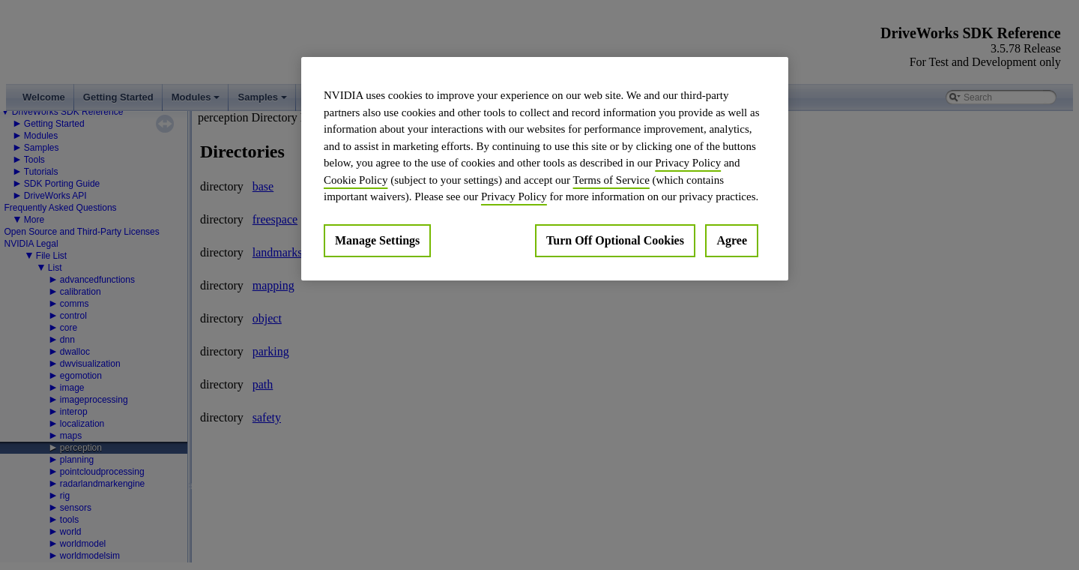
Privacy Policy (688, 163)
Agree (731, 240)
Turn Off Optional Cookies (615, 240)
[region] (544, 168)
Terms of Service (611, 180)
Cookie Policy (355, 180)
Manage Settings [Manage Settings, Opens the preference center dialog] (377, 240)
